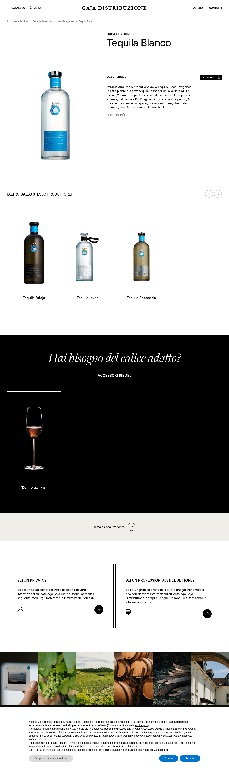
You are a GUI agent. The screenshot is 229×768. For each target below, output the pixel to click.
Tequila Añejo (34, 297)
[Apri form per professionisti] (207, 613)
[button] (209, 194)
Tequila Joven (88, 297)
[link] (19, 678)
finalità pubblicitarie (49, 735)
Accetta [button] (190, 758)
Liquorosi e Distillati (17, 21)
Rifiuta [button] (169, 758)
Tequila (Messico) (42, 21)
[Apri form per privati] (98, 609)
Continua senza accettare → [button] (183, 714)
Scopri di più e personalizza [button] (50, 758)
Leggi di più (116, 115)
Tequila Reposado (141, 297)
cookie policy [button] (142, 725)
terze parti (84, 728)
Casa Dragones (65, 21)
